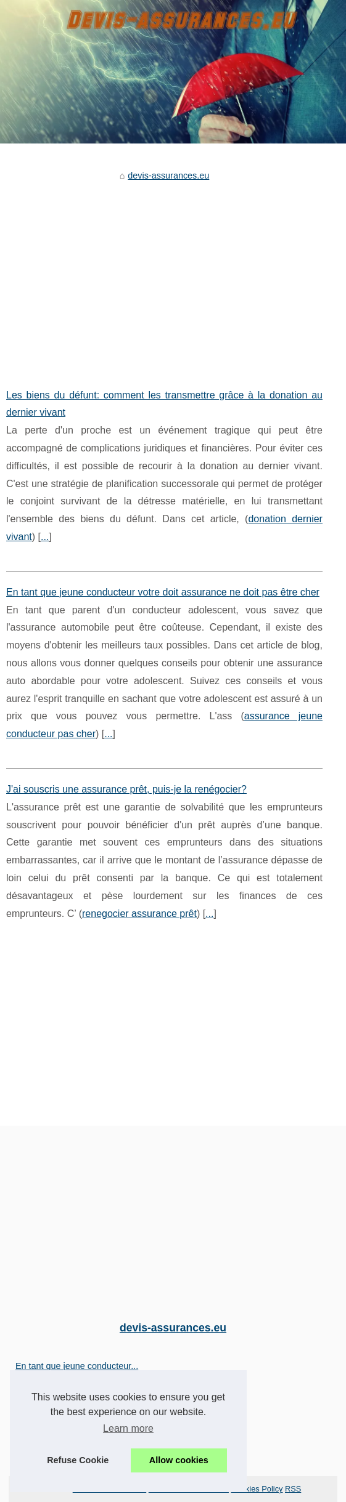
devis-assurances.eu (168, 175)
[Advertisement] (164, 276)
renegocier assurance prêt (139, 913)
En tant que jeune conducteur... (76, 1366)
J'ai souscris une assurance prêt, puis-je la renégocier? (126, 789)
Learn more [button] (128, 1428)
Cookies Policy (257, 1488)
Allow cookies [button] (178, 1460)
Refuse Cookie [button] (78, 1460)
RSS (293, 1488)
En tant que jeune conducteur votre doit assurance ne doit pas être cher (162, 592)
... (45, 536)
